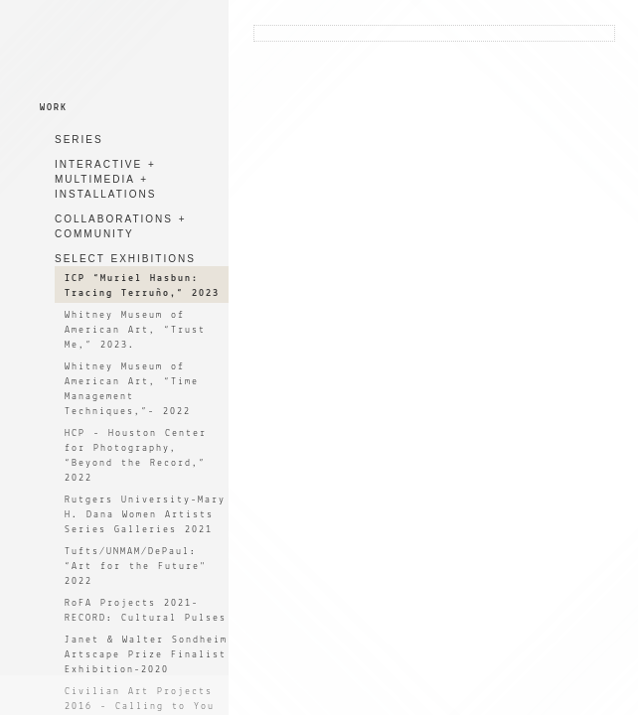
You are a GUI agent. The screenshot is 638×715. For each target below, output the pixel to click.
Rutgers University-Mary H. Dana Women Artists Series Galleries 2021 (145, 515)
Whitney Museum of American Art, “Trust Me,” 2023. (135, 330)
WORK (54, 107)
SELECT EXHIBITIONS (125, 258)
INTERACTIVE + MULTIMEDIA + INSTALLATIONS (105, 179)
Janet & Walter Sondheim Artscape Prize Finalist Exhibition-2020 (146, 655)
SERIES (79, 139)
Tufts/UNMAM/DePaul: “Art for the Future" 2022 (136, 566)
